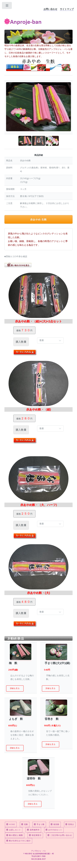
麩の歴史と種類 (14, 835)
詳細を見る (15, 688)
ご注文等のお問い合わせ (60, 835)
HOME (10, 824)
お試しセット (13, 829)
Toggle (7, 6)
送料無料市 (33, 829)
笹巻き (70, 824)
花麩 (24, 824)
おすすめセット (54, 829)
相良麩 (55, 824)
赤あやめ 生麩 (38, 219)
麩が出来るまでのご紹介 (18, 840)
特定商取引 (35, 835)
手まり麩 (39, 824)
